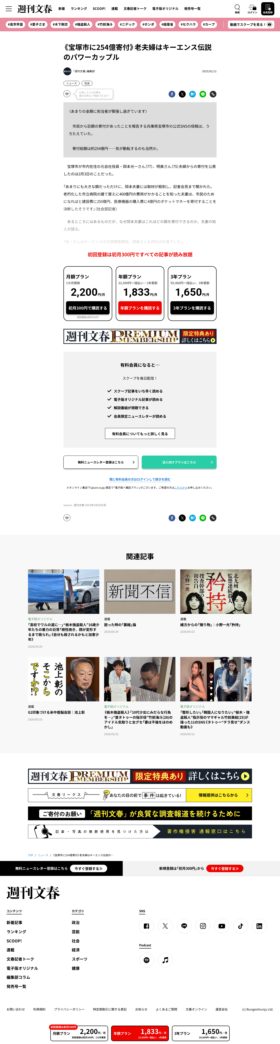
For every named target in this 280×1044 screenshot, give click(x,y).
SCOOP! (99, 8)
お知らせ (141, 1009)
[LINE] (184, 926)
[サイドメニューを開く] (9, 9)
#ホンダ (148, 24)
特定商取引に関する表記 (110, 1009)
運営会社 (221, 1009)
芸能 (76, 932)
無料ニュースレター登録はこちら (101, 462)
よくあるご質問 (166, 1009)
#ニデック (127, 24)
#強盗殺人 (82, 24)
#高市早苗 (15, 24)
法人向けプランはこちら (179, 462)
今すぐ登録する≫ (89, 868)
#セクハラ (188, 24)
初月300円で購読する (87, 308)
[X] (165, 926)
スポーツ (80, 959)
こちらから (180, 487)
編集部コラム (18, 977)
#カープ (209, 24)
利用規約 (39, 1009)
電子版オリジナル (165, 8)
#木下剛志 (60, 24)
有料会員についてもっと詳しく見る (140, 433)
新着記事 (14, 922)
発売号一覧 (192, 8)
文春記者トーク (135, 8)
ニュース (71, 83)
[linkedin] (259, 926)
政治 (76, 922)
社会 (87, 83)
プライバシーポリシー (69, 1009)
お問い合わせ (16, 1009)
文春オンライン (196, 1009)
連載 (114, 8)
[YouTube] (221, 926)
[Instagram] (203, 926)
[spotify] (146, 960)
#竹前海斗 (105, 24)
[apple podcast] (165, 960)
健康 (76, 968)
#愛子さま (37, 24)
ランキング (79, 8)
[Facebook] (146, 926)
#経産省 (167, 24)
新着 (61, 8)
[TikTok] (240, 926)
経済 (76, 950)
